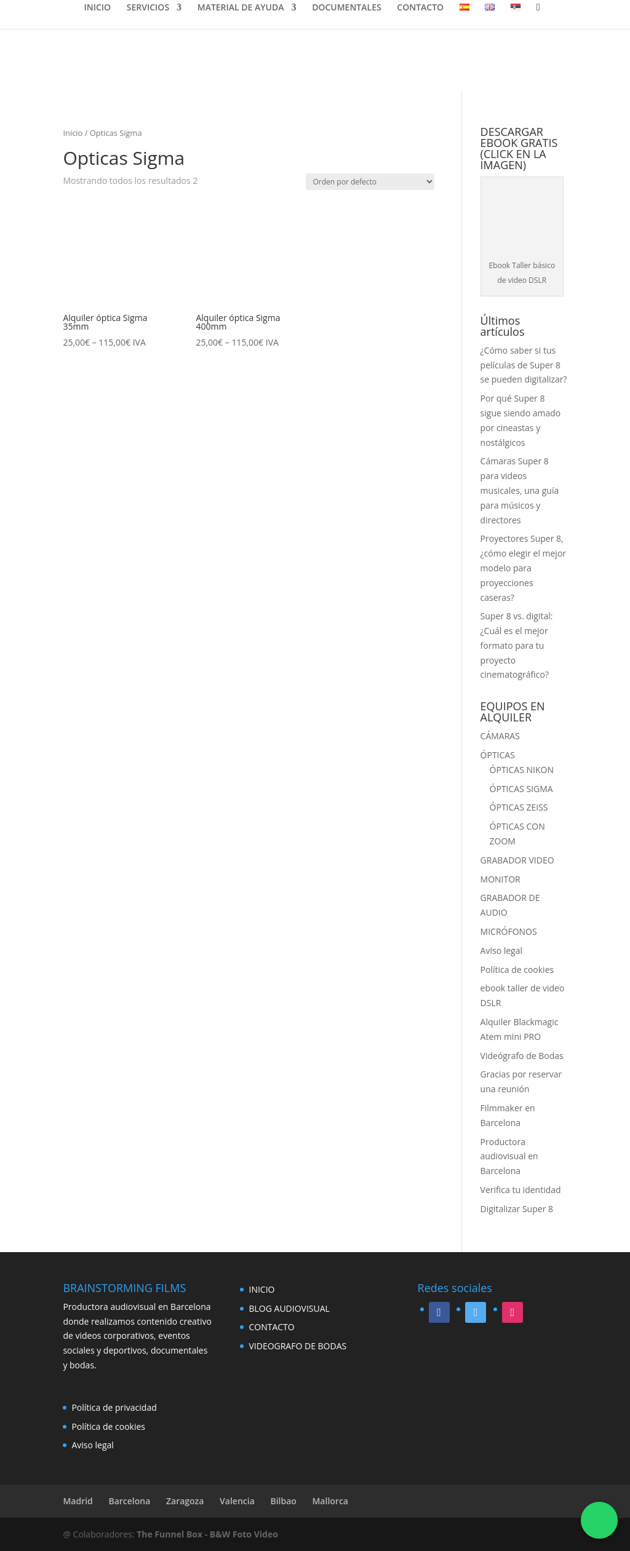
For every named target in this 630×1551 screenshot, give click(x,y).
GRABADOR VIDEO (517, 860)
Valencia (237, 1501)
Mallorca (330, 1501)
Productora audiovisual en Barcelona (509, 1156)
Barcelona (129, 1501)
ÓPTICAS (497, 755)
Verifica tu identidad (520, 1190)
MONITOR (500, 879)
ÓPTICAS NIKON (522, 770)
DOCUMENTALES (346, 8)
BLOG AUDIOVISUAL (289, 1308)
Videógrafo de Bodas (522, 1055)
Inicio (72, 132)
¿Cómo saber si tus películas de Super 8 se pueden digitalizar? (523, 365)
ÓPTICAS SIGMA (521, 789)
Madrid (77, 1501)
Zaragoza (185, 1501)
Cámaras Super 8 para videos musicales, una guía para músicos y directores (519, 490)
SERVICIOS (148, 8)
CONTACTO (420, 8)
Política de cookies (517, 969)
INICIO (97, 8)
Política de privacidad (113, 1407)
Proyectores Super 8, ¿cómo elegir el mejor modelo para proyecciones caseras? (523, 568)
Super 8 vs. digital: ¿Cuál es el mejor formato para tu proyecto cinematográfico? (516, 645)
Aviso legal (501, 950)
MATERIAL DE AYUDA (240, 8)
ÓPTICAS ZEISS (519, 807)
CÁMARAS (500, 736)
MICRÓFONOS (508, 931)
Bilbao (283, 1501)
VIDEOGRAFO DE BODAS (297, 1346)
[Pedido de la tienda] (370, 181)
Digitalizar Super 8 (516, 1209)
